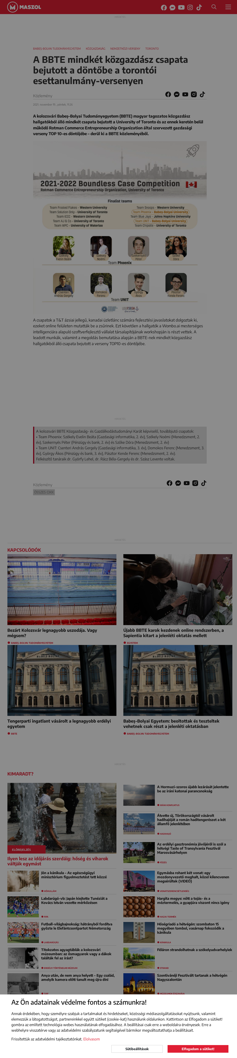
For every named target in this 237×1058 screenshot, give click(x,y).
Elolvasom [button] (91, 1039)
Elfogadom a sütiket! (198, 1049)
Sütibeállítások (137, 1049)
